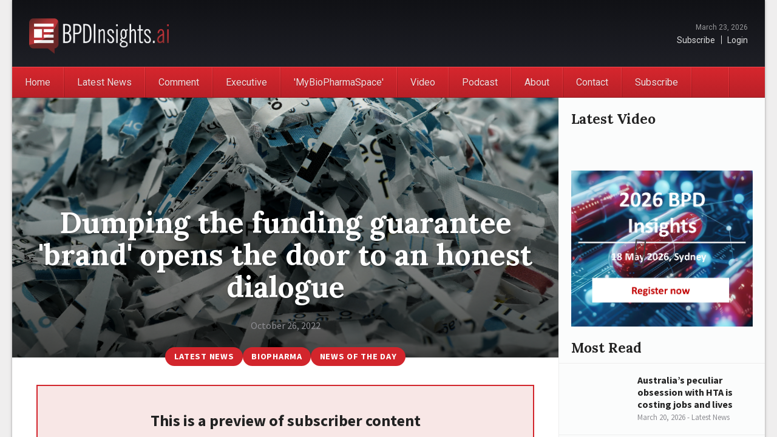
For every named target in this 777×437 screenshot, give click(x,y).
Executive (246, 82)
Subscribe (696, 40)
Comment (178, 82)
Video (422, 82)
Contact (592, 82)
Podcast (480, 82)
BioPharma (276, 356)
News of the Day (358, 356)
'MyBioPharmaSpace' (339, 82)
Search (746, 82)
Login (737, 40)
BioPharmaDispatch (99, 33)
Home (37, 82)
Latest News (104, 82)
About (536, 82)
